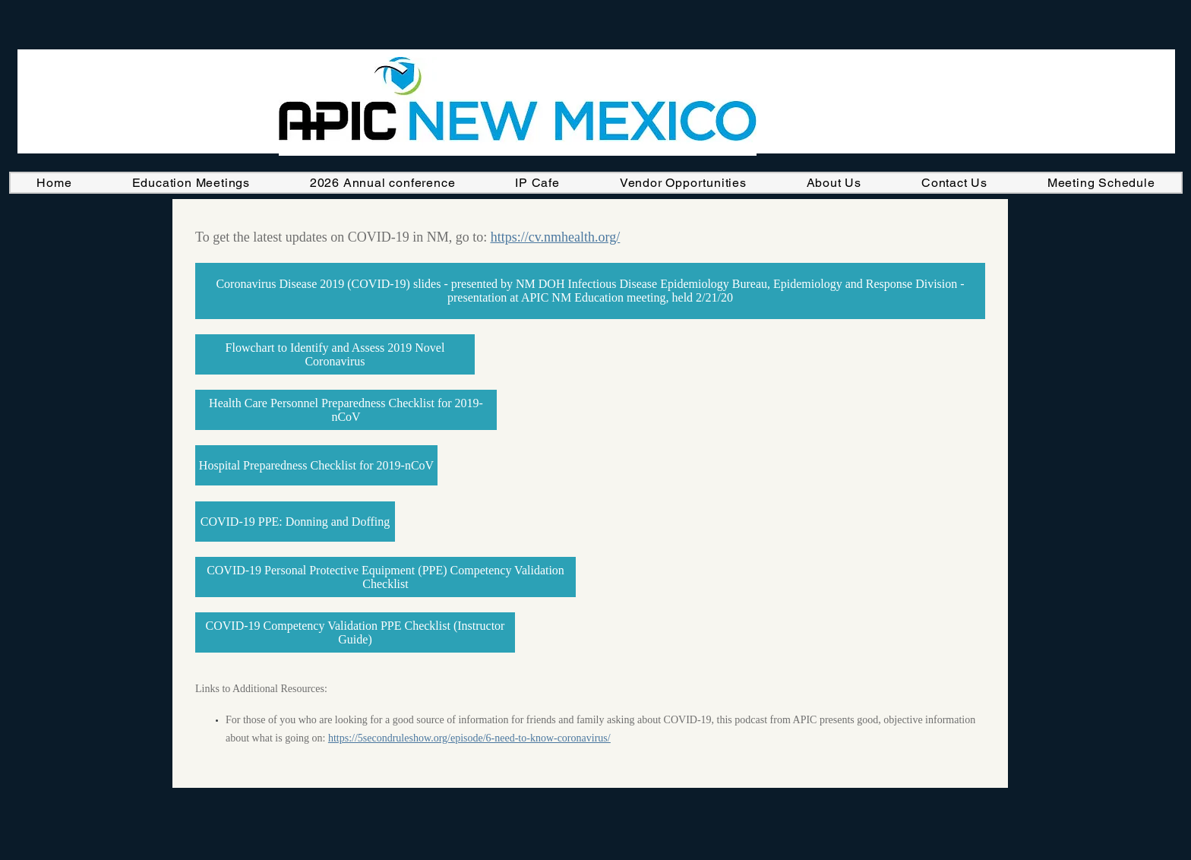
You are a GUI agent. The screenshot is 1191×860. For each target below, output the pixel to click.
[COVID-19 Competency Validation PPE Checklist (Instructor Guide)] (355, 632)
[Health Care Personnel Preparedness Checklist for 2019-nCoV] (346, 410)
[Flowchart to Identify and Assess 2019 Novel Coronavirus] (335, 354)
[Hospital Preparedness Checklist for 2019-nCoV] (316, 465)
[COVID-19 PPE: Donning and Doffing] (295, 521)
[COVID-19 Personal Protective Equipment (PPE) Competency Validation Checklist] (385, 577)
